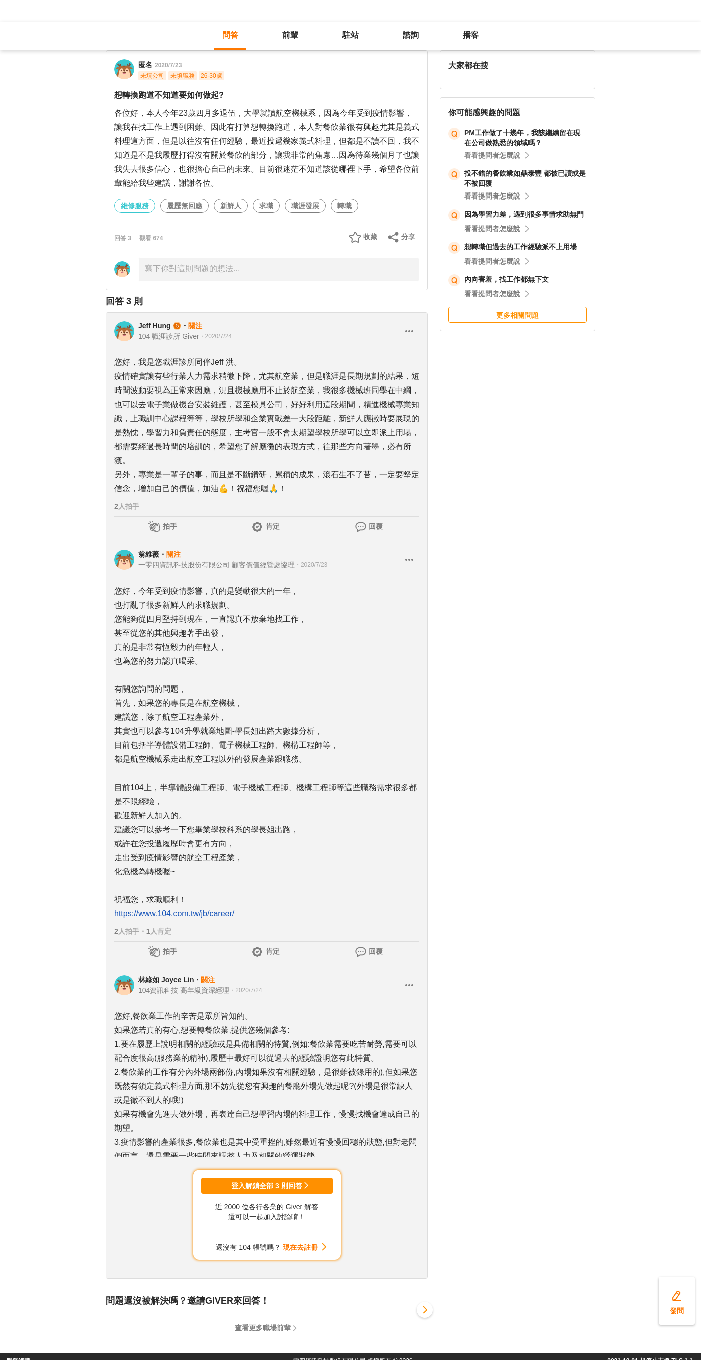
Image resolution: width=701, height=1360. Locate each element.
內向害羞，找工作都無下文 (506, 279)
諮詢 (411, 35)
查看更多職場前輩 (263, 1328)
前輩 (290, 35)
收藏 (370, 237)
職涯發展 (305, 206)
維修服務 (135, 206)
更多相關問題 (517, 315)
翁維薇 (148, 554)
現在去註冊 (300, 1247)
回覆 (376, 526)
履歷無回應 (184, 206)
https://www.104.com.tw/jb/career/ (174, 913)
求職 (266, 206)
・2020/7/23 (311, 564)
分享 (408, 237)
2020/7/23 (168, 65)
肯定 (273, 526)
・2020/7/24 (215, 336)
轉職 (344, 206)
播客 (471, 35)
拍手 (170, 526)
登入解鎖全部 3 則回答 (266, 1186)
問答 (230, 35)
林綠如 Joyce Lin (166, 980)
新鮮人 (230, 206)
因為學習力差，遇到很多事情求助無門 (524, 214)
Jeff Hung (154, 326)
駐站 (350, 35)
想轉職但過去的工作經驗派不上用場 (520, 247)
